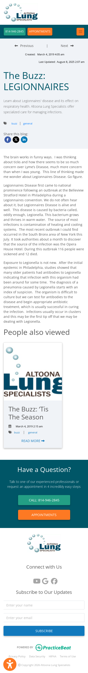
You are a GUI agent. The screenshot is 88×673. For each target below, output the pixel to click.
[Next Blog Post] (67, 45)
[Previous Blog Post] (24, 45)
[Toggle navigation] (80, 31)
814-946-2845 (14, 31)
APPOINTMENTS (39, 31)
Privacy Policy (17, 656)
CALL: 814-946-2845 (44, 500)
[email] (44, 617)
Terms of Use (68, 656)
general (27, 123)
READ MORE (33, 441)
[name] (44, 605)
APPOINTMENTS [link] (44, 515)
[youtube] (35, 579)
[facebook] (53, 579)
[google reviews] (44, 579)
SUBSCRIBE (44, 631)
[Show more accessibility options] (10, 664)
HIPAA (52, 656)
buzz (14, 123)
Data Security (37, 656)
